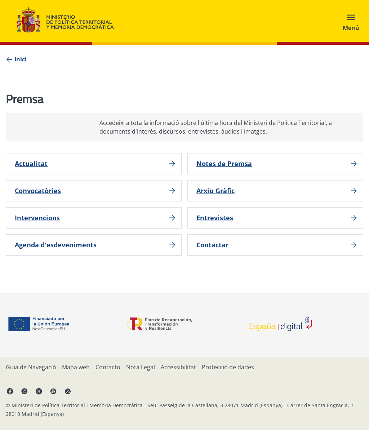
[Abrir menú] (351, 21)
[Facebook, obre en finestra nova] (10, 391)
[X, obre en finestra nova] (39, 391)
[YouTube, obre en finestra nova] (53, 391)
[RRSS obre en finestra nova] (67, 391)
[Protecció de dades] (228, 367)
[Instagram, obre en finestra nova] (24, 391)
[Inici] (20, 59)
